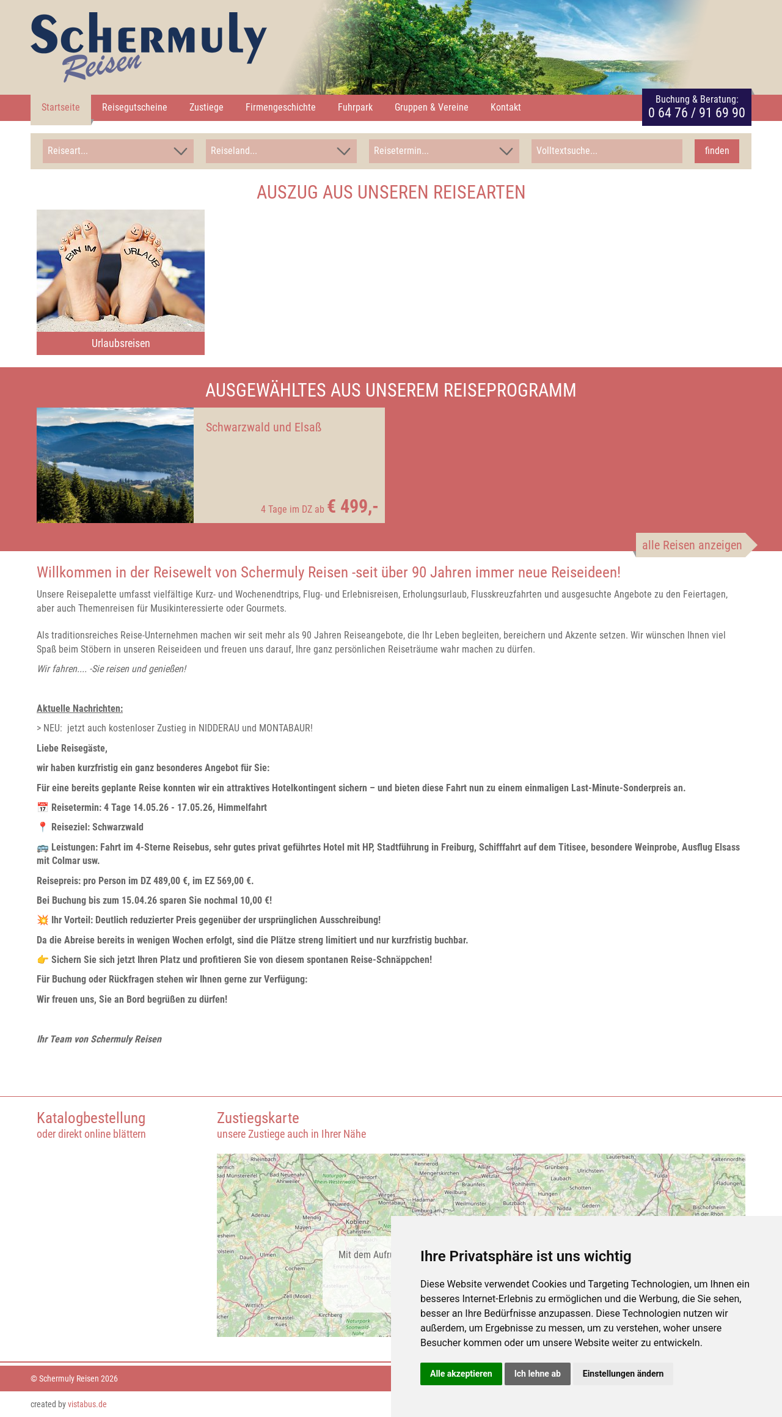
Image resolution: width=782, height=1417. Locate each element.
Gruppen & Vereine (432, 107)
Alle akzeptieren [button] (461, 1374)
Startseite (61, 107)
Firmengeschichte (281, 107)
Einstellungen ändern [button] (623, 1374)
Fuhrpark (355, 107)
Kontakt (506, 107)
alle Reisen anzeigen (692, 544)
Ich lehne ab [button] (537, 1374)
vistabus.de (87, 1403)
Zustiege (206, 107)
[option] (121, 281)
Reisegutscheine (134, 107)
